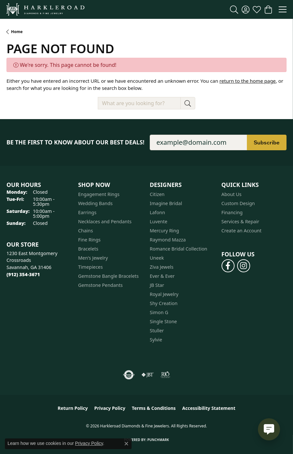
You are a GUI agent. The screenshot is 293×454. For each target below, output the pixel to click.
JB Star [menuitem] (157, 285)
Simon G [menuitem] (159, 312)
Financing (232, 212)
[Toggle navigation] (282, 9)
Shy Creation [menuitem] (163, 303)
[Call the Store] (23, 274)
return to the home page (248, 81)
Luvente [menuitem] (158, 221)
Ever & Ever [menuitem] (162, 276)
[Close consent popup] (126, 444)
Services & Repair (241, 221)
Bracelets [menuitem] (88, 249)
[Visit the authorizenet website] (129, 375)
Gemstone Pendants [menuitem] (100, 285)
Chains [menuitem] (85, 230)
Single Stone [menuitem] (163, 321)
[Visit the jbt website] (147, 375)
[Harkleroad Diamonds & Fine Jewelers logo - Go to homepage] (45, 9)
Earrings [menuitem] (87, 212)
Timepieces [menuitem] (90, 267)
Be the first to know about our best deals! (75, 142)
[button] (234, 9)
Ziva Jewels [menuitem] (161, 267)
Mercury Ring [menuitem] (164, 230)
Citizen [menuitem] (157, 194)
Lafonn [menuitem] (157, 212)
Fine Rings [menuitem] (89, 240)
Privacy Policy (109, 408)
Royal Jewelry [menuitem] (164, 294)
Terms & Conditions (154, 408)
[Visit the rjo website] (165, 375)
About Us (232, 194)
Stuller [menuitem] (157, 330)
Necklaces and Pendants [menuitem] (105, 221)
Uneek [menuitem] (157, 258)
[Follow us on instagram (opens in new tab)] (243, 265)
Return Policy (73, 408)
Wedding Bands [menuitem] (95, 203)
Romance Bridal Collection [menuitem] (178, 249)
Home (17, 31)
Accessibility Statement (209, 408)
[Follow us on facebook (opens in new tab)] (228, 265)
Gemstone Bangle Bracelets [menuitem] (108, 276)
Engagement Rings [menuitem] (99, 194)
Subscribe (267, 142)
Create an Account (241, 230)
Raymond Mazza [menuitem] (168, 240)
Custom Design (238, 203)
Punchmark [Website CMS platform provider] (158, 439)
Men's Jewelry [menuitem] (93, 258)
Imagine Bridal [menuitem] (166, 203)
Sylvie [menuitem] (156, 340)
